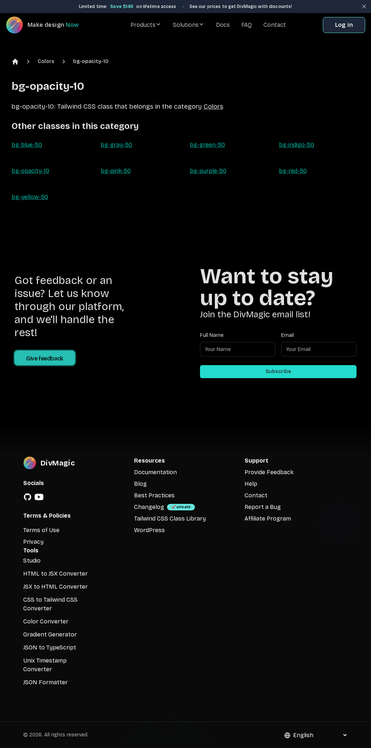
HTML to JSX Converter (55, 573)
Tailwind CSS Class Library (170, 518)
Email (287, 335)
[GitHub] (27, 497)
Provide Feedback (269, 472)
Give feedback (44, 358)
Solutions (188, 24)
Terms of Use (41, 530)
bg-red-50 (293, 170)
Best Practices (154, 495)
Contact (274, 24)
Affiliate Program (268, 518)
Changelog (149, 506)
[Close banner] (364, 6)
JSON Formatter (45, 682)
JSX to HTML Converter (55, 586)
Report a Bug (263, 506)
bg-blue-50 (27, 144)
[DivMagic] (49, 25)
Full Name (212, 335)
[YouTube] (39, 497)
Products (145, 24)
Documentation (155, 472)
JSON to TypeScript (49, 647)
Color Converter (45, 621)
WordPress (149, 530)
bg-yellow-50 (30, 196)
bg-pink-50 (116, 170)
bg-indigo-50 (296, 144)
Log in (344, 24)
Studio (32, 560)
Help (251, 483)
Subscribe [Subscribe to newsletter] (278, 371)
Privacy (33, 541)
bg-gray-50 (116, 144)
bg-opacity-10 (90, 61)
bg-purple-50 (208, 170)
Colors (46, 61)
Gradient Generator (50, 634)
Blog (140, 483)
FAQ (246, 24)
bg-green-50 (207, 144)
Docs (223, 24)
